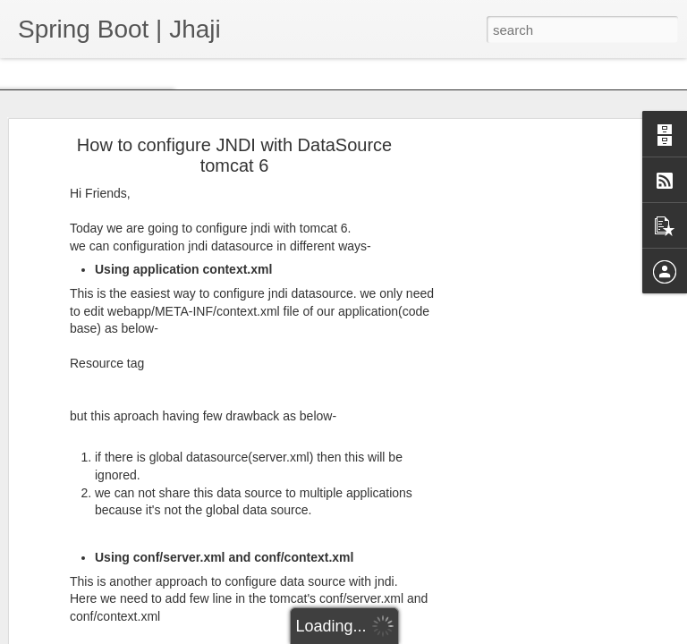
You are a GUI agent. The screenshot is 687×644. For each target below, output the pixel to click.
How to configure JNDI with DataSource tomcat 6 (234, 155)
